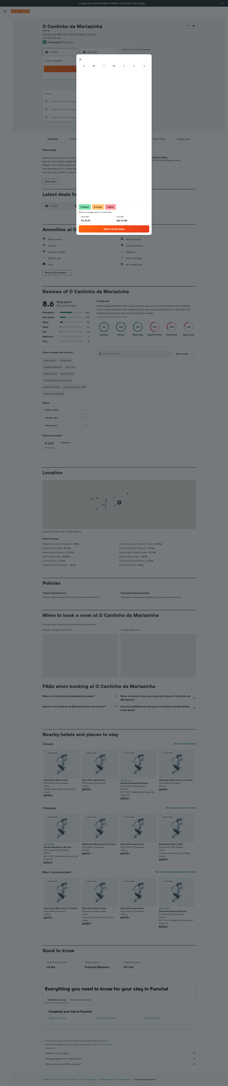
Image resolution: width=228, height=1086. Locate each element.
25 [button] (109, 101)
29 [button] (87, 108)
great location (50, 360)
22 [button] (87, 101)
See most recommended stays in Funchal (175, 871)
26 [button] (65, 108)
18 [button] (109, 94)
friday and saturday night (74, 387)
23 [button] (94, 101)
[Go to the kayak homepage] (20, 11)
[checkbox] (57, 445)
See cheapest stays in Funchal (181, 807)
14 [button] (80, 94)
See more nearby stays (185, 743)
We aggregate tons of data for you (120, 1058)
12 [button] (66, 94)
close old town (50, 373)
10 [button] (102, 87)
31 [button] (102, 108)
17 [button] (102, 94)
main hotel (70, 367)
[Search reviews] (136, 354)
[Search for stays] (5, 27)
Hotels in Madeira (106, 1079)
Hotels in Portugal (88, 1079)
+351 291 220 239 (51, 37)
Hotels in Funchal (151, 1018)
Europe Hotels (71, 1079)
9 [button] (94, 87)
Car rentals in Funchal (106, 1018)
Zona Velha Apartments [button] (93, 780)
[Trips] (5, 63)
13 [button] (73, 94)
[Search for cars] (5, 33)
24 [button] (101, 101)
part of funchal (67, 373)
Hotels (59, 1079)
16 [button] (95, 94)
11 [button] (109, 87)
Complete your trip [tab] (56, 999)
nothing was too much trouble (58, 380)
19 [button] (66, 101)
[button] (222, 3)
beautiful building (52, 387)
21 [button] (80, 101)
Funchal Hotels (123, 1079)
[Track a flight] (5, 48)
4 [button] (109, 80)
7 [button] (80, 87)
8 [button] (87, 87)
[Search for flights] (5, 20)
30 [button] (94, 108)
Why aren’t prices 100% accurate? (120, 1064)
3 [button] (102, 80)
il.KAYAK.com (47, 1079)
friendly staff (65, 360)
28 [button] (80, 108)
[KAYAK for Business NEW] (5, 54)
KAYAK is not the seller (120, 1053)
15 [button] (87, 94)
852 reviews (67, 42)
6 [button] (73, 87)
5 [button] (65, 87)
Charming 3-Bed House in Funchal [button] (176, 780)
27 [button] (73, 108)
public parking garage (54, 393)
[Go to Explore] (5, 42)
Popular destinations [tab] (81, 999)
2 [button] (94, 80)
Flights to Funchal (57, 1018)
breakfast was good (53, 367)
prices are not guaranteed (102, 1044)
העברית (141, 3)
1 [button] (87, 80)
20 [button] (72, 101)
